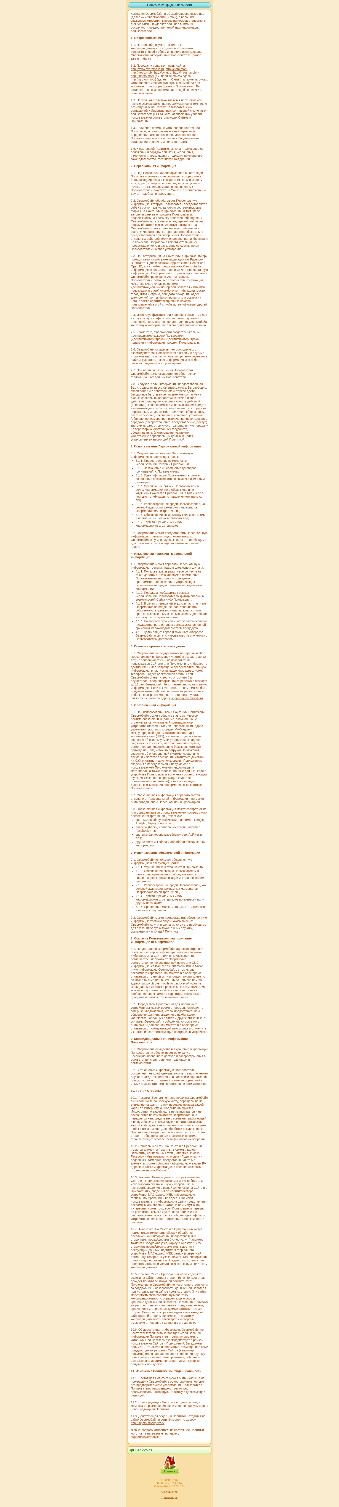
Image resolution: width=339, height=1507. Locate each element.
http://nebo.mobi (141, 72)
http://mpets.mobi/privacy (148, 1423)
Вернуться (143, 1450)
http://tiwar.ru (162, 72)
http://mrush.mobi (185, 72)
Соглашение (169, 1491)
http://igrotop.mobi (143, 79)
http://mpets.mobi (142, 76)
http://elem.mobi (176, 69)
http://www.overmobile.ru (147, 69)
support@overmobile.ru (187, 698)
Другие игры (169, 1497)
